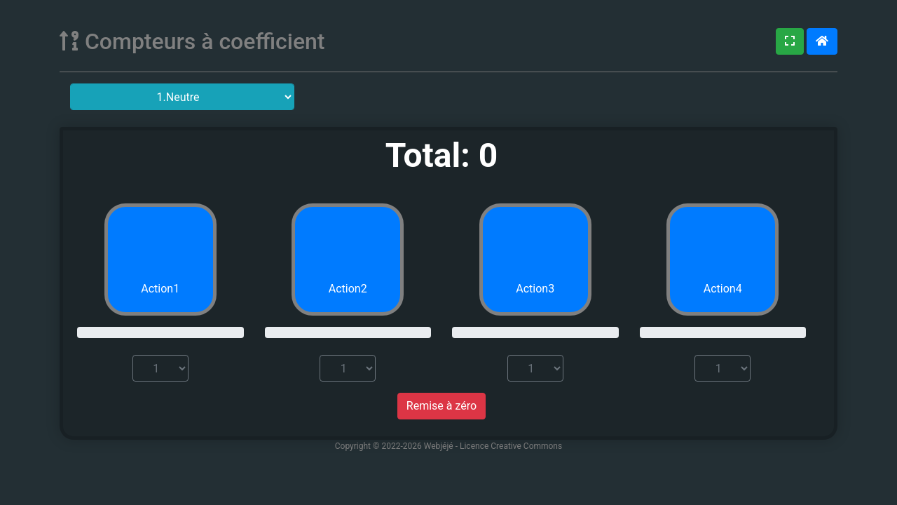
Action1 (160, 288)
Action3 (535, 288)
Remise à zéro (441, 405)
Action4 (723, 288)
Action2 (348, 288)
